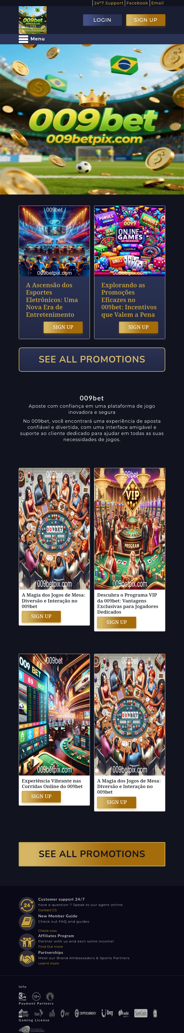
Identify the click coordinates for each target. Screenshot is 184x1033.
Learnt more (48, 963)
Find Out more (50, 946)
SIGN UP (145, 20)
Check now (47, 931)
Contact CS (47, 910)
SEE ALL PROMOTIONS (92, 359)
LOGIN (102, 20)
